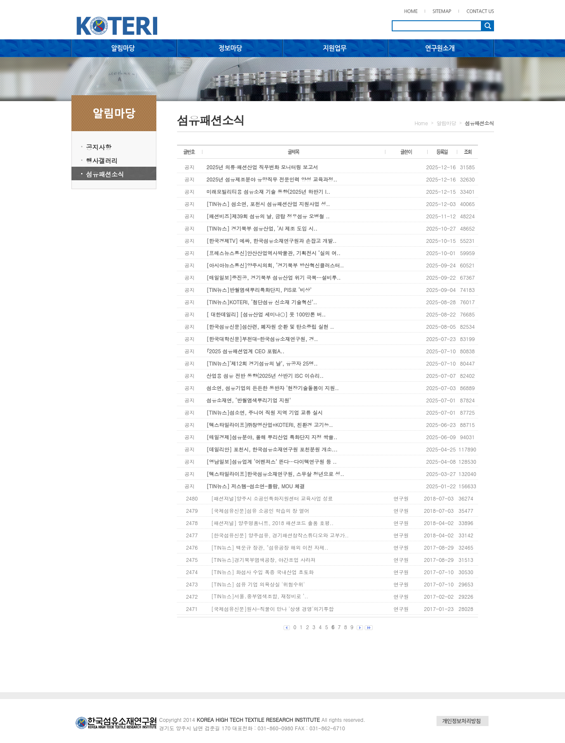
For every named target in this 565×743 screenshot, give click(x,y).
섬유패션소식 (105, 174)
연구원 (401, 498)
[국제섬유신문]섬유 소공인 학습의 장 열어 (260, 510)
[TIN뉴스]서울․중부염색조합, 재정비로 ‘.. (259, 596)
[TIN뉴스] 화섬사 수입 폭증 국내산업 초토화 (262, 571)
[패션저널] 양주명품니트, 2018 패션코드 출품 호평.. (272, 522)
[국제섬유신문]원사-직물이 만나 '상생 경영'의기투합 (272, 608)
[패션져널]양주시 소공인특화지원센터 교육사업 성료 (272, 498)
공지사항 (99, 147)
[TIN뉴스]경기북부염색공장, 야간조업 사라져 (263, 559)
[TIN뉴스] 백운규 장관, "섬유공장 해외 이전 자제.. (269, 547)
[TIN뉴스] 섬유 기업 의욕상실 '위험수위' (258, 584)
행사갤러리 (102, 160)
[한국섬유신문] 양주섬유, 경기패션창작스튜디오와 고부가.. (280, 535)
